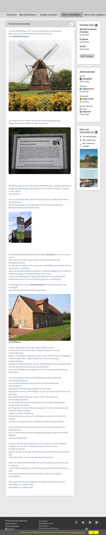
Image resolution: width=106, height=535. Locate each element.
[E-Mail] (83, 522)
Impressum (44, 526)
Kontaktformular (46, 524)
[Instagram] (90, 522)
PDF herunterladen (88, 136)
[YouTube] (96, 522)
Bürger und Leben (50, 15)
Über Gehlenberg (29, 15)
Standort (9, 529)
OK (94, 532)
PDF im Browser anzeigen (87, 144)
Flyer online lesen (88, 140)
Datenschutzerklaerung (77, 532)
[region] (53, 532)
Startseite (12, 15)
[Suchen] (99, 15)
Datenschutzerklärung (48, 528)
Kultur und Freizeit (72, 15)
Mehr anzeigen (87, 56)
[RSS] (86, 529)
